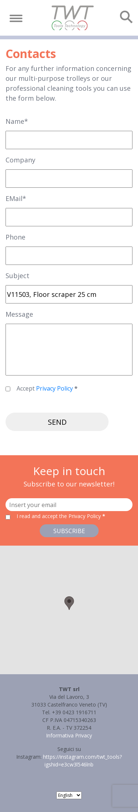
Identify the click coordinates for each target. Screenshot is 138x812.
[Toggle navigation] (16, 18)
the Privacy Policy (80, 516)
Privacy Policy (54, 388)
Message (19, 314)
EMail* (16, 198)
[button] (69, 603)
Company (20, 159)
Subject (17, 275)
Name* (17, 121)
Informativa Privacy (69, 735)
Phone (15, 237)
